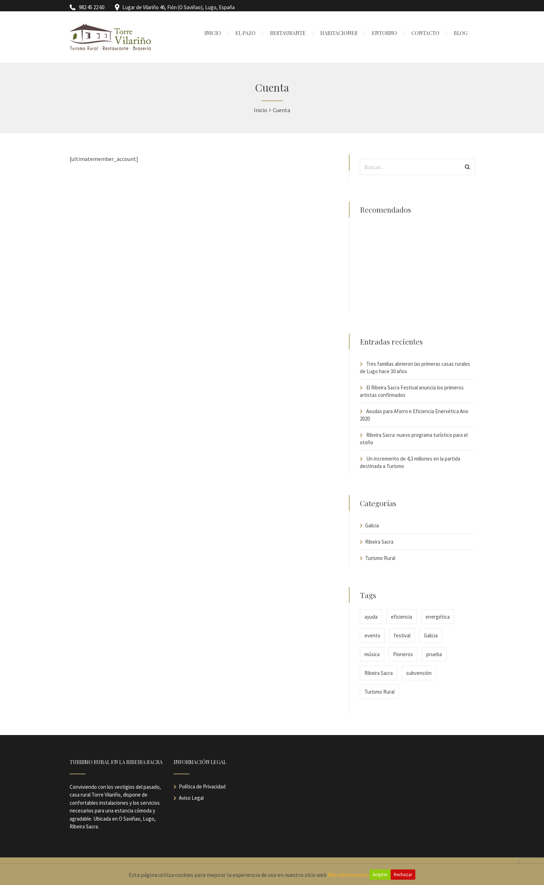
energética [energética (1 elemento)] (438, 616)
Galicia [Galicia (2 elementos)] (431, 635)
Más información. (348, 874)
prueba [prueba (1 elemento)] (434, 654)
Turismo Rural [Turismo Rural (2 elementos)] (379, 691)
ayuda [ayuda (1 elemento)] (371, 616)
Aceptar (380, 875)
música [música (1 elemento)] (372, 654)
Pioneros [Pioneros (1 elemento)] (403, 654)
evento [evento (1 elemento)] (372, 635)
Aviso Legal (191, 797)
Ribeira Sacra (379, 541)
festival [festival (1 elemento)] (402, 635)
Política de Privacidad (202, 786)
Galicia (372, 525)
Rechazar (403, 875)
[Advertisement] (417, 268)
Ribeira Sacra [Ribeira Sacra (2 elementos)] (378, 673)
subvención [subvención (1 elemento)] (419, 673)
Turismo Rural (380, 558)
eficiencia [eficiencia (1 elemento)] (401, 616)
